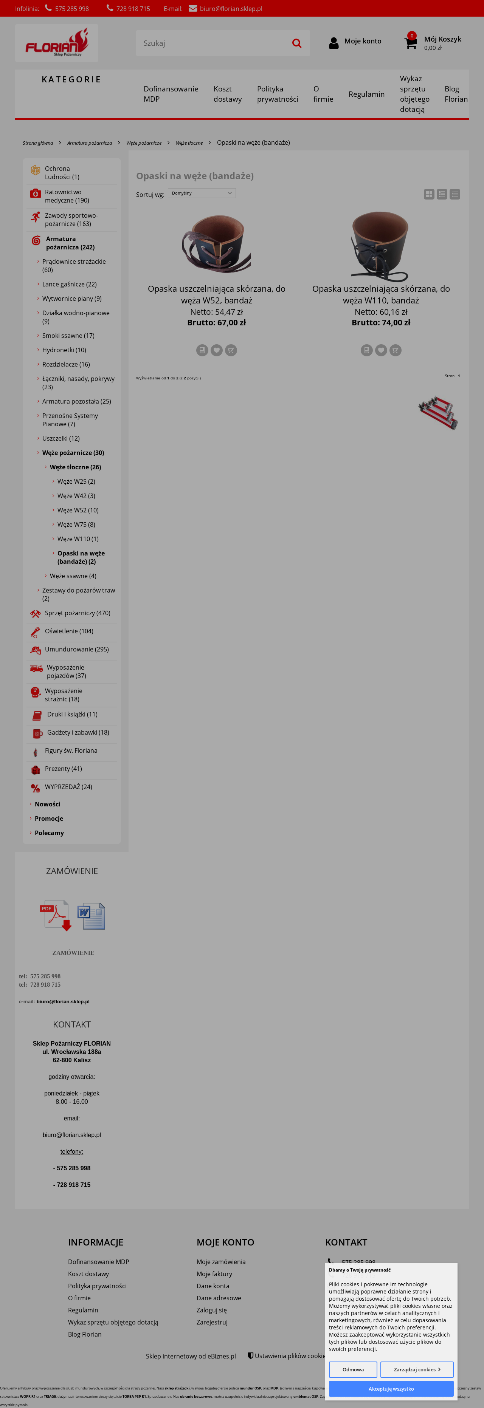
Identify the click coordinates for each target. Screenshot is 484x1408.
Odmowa (353, 1369)
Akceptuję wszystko (391, 1388)
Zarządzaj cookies (415, 1369)
